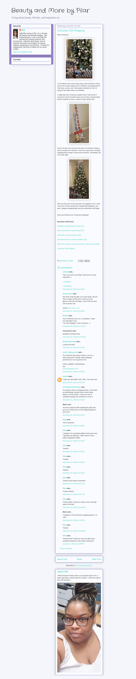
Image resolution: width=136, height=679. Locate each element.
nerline (65, 376)
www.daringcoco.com (70, 369)
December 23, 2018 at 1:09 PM (74, 520)
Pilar (64, 420)
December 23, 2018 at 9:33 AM (74, 473)
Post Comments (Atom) (84, 565)
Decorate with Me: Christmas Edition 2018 (72, 239)
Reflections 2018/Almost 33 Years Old (70, 226)
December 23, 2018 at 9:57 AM (74, 484)
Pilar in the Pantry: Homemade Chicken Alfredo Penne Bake (78, 244)
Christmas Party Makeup (66, 248)
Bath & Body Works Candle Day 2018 (70, 230)
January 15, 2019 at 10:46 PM (73, 544)
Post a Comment (66, 548)
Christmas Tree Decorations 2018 (69, 235)
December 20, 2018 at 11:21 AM (74, 326)
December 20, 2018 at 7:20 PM (74, 372)
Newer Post (62, 559)
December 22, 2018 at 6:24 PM (74, 415)
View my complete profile (22, 52)
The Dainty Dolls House (72, 387)
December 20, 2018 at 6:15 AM (74, 289)
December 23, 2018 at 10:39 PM (74, 531)
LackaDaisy (67, 282)
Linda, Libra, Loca (73, 308)
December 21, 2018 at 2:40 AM (74, 400)
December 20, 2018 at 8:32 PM (74, 382)
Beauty (66, 316)
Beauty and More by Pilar (50, 10)
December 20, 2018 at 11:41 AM (74, 337)
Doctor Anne (67, 294)
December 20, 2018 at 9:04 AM (74, 311)
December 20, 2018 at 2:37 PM (74, 347)
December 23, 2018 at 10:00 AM (74, 507)
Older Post (96, 559)
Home (79, 559)
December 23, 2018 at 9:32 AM (74, 441)
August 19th (62, 571)
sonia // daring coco (70, 352)
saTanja (66, 272)
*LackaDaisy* (67, 286)
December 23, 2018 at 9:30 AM (74, 426)
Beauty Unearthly (69, 341)
